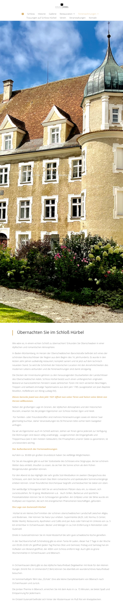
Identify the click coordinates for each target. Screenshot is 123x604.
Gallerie (52, 14)
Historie (42, 14)
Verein (63, 18)
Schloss (31, 14)
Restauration (66, 14)
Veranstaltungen (77, 18)
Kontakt (93, 18)
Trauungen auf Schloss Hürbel (41, 18)
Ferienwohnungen (87, 14)
